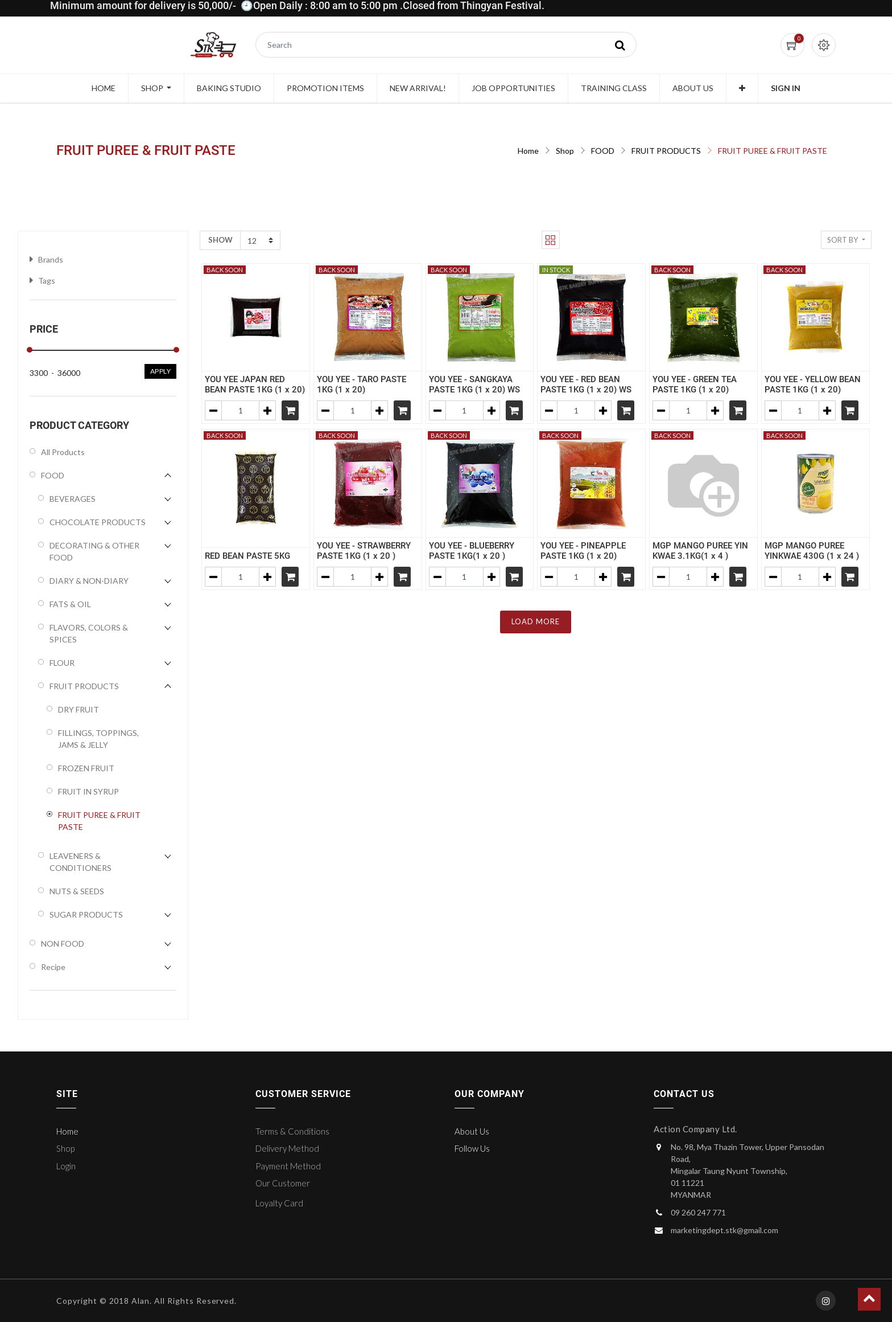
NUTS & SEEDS (76, 891)
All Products (63, 452)
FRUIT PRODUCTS (666, 150)
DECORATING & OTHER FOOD (94, 551)
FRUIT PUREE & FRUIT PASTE (772, 150)
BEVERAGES (72, 499)
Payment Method (288, 1166)
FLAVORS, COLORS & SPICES (88, 633)
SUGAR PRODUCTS (86, 914)
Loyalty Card (279, 1203)
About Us (472, 1131)
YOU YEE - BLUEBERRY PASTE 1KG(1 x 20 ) (471, 551)
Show (220, 239)
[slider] (29, 350)
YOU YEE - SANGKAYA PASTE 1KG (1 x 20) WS (474, 384)
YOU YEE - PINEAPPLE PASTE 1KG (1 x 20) (583, 551)
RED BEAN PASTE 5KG (247, 556)
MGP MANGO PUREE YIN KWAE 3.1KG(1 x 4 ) (700, 551)
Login (66, 1166)
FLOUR (62, 663)
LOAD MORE (535, 621)
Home (528, 150)
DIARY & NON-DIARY (89, 581)
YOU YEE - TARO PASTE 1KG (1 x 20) (361, 384)
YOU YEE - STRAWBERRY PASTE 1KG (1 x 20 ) (364, 551)
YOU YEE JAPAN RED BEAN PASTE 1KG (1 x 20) (255, 384)
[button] (742, 88)
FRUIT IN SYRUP (88, 791)
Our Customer (282, 1183)
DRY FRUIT (78, 709)
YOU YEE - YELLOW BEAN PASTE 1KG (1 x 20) (813, 384)
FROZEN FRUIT (86, 768)
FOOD (602, 150)
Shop (565, 150)
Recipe (53, 967)
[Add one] (267, 410)
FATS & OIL (70, 604)
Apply (160, 371)
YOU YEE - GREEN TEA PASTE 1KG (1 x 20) (695, 384)
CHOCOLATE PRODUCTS (97, 522)
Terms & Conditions (292, 1131)
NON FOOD (62, 943)
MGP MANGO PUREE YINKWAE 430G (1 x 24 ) (812, 551)
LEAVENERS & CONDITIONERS (80, 862)
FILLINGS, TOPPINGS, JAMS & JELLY (98, 739)
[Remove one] (213, 410)
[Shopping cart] (290, 410)
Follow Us (472, 1148)
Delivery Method (287, 1148)
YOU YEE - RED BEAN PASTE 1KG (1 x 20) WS (585, 384)
